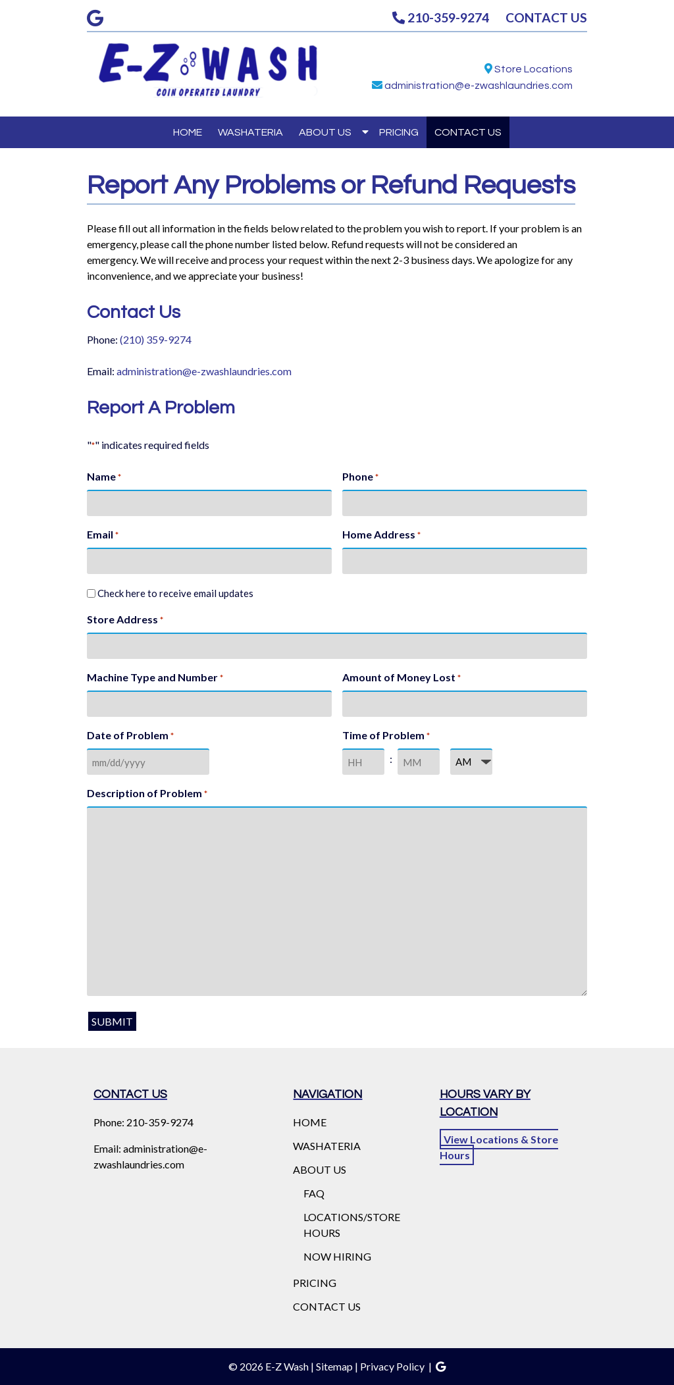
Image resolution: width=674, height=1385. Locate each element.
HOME (187, 132)
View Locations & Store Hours (499, 1147)
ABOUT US (325, 132)
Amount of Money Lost (401, 678)
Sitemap (334, 1366)
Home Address (381, 535)
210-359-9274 (440, 17)
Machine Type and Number (155, 678)
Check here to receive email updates (175, 593)
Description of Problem (147, 794)
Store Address (125, 620)
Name (104, 477)
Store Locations (533, 69)
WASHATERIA (250, 132)
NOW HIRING (337, 1256)
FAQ (313, 1193)
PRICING (399, 132)
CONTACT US (546, 17)
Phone (360, 477)
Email (102, 535)
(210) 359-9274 (156, 339)
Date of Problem (130, 736)
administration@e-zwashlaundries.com (478, 85)
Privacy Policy (392, 1366)
